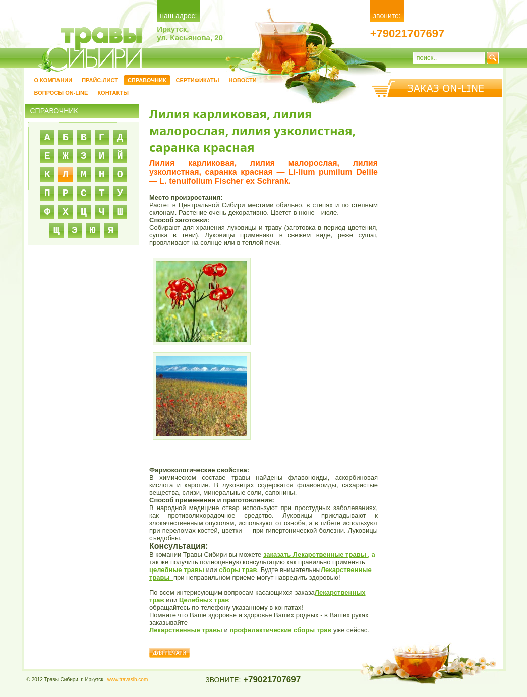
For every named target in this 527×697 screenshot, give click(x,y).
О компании (53, 80)
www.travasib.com (127, 679)
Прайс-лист (100, 80)
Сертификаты (197, 80)
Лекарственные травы (186, 630)
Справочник (147, 80)
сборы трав (238, 570)
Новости (243, 80)
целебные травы (176, 570)
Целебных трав (205, 600)
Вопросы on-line (61, 93)
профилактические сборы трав (281, 630)
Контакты (113, 93)
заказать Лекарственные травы (315, 554)
